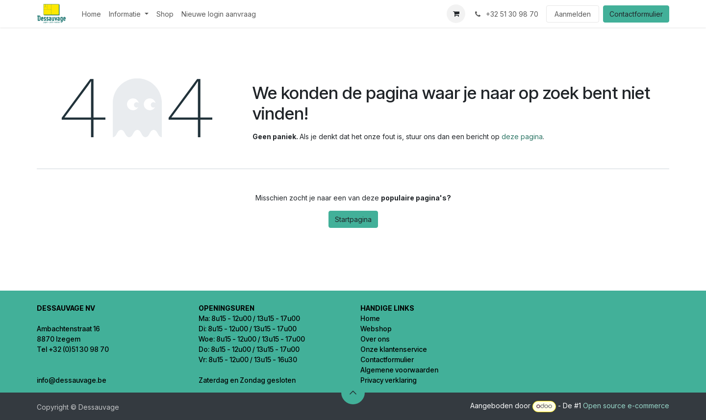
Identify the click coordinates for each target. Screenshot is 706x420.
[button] (353, 392)
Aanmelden (573, 14)
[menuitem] (91, 14)
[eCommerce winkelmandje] (456, 13)
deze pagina (522, 136)
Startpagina (353, 219)
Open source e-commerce (626, 405)
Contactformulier (636, 14)
